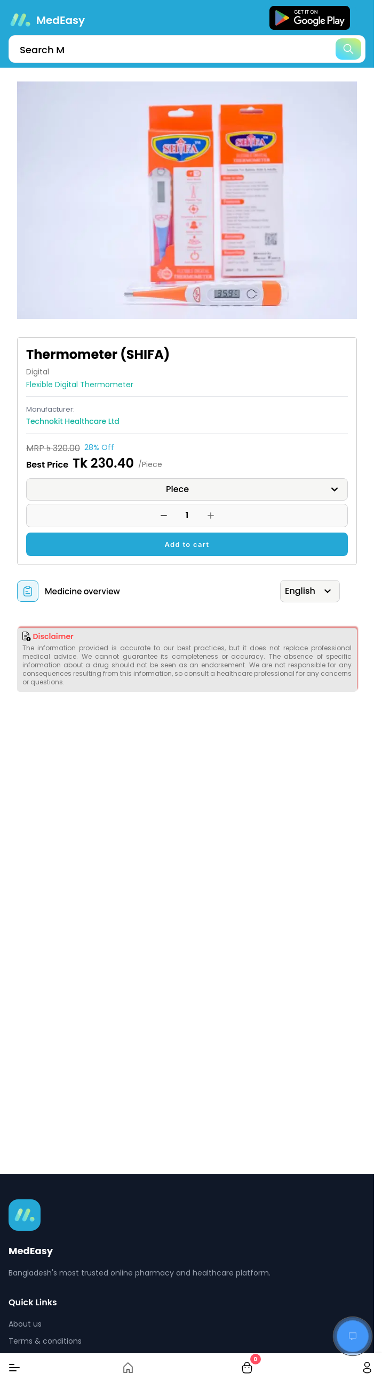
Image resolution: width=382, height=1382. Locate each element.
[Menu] (14, 1367)
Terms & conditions (45, 1341)
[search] (187, 49)
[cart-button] (247, 1367)
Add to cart (187, 544)
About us (25, 1324)
